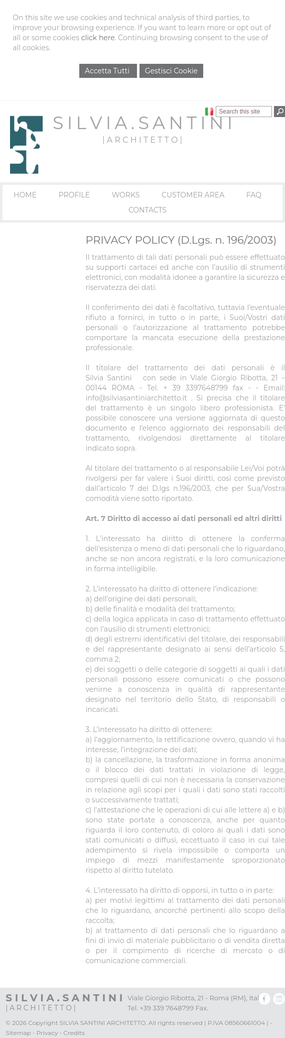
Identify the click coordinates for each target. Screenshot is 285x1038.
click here (98, 37)
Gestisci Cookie (171, 70)
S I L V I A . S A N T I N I (142, 123)
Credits (73, 1032)
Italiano (209, 112)
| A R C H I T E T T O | (142, 140)
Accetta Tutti (108, 70)
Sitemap (18, 1032)
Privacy (47, 1032)
